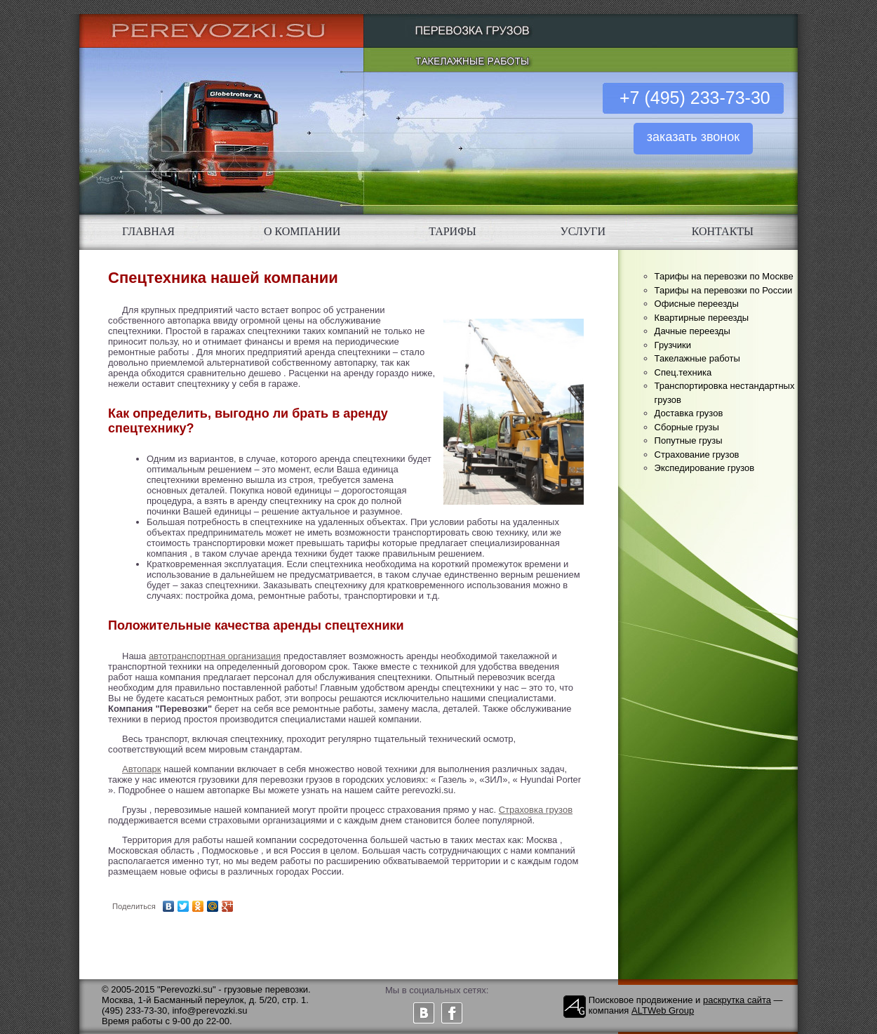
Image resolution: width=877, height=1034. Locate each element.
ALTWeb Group (662, 1010)
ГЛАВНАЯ (148, 231)
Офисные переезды (697, 303)
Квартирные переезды (702, 317)
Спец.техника (683, 372)
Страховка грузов (536, 809)
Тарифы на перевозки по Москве (724, 276)
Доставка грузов (689, 413)
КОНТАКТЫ (723, 231)
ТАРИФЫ (452, 231)
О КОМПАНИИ (302, 231)
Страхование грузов (697, 454)
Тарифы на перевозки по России (724, 290)
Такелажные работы (697, 358)
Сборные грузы (687, 427)
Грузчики (673, 345)
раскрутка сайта (737, 1000)
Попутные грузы (689, 440)
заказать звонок (693, 137)
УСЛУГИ (583, 231)
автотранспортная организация (215, 656)
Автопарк (141, 769)
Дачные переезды (692, 331)
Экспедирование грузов (705, 468)
